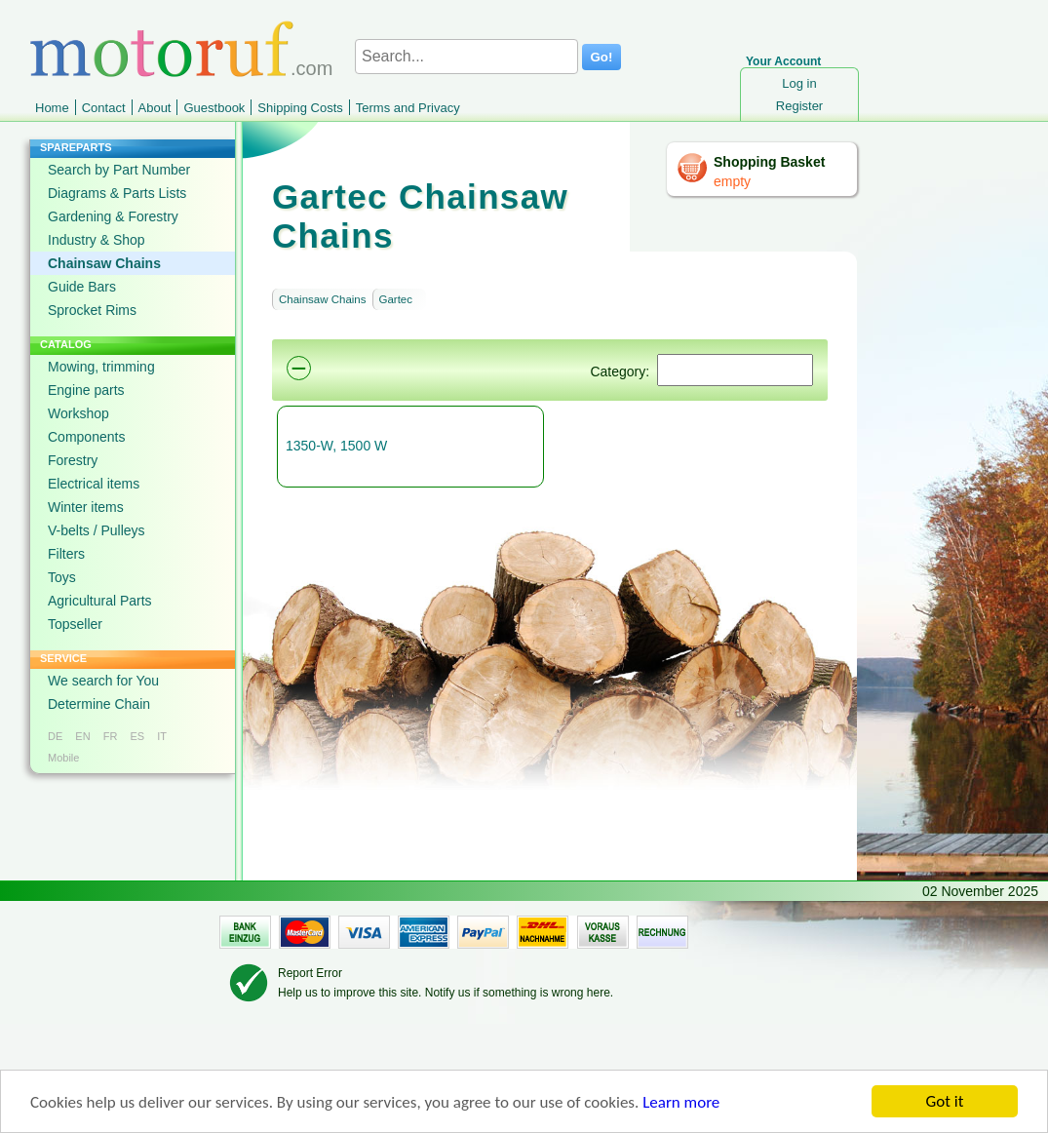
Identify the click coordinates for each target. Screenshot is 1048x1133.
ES (137, 736)
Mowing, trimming (101, 366)
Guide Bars (82, 286)
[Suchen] (735, 370)
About (155, 107)
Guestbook (214, 107)
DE (55, 736)
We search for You (103, 680)
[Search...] (466, 56)
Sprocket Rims (92, 310)
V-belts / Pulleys (96, 530)
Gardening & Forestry (113, 216)
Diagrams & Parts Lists (117, 193)
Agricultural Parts (100, 600)
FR (110, 736)
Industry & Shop (96, 240)
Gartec (396, 299)
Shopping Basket (769, 162)
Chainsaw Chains (104, 263)
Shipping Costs (299, 107)
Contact (104, 107)
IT (162, 736)
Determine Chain (99, 704)
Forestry (72, 460)
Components (86, 437)
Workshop (78, 413)
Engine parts (86, 390)
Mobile (63, 757)
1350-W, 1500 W (336, 445)
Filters (66, 554)
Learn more (680, 1102)
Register (799, 105)
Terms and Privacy (408, 107)
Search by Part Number (119, 169)
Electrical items (93, 483)
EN (82, 736)
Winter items (86, 507)
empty (732, 181)
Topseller (75, 624)
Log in (799, 83)
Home (52, 107)
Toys (62, 577)
